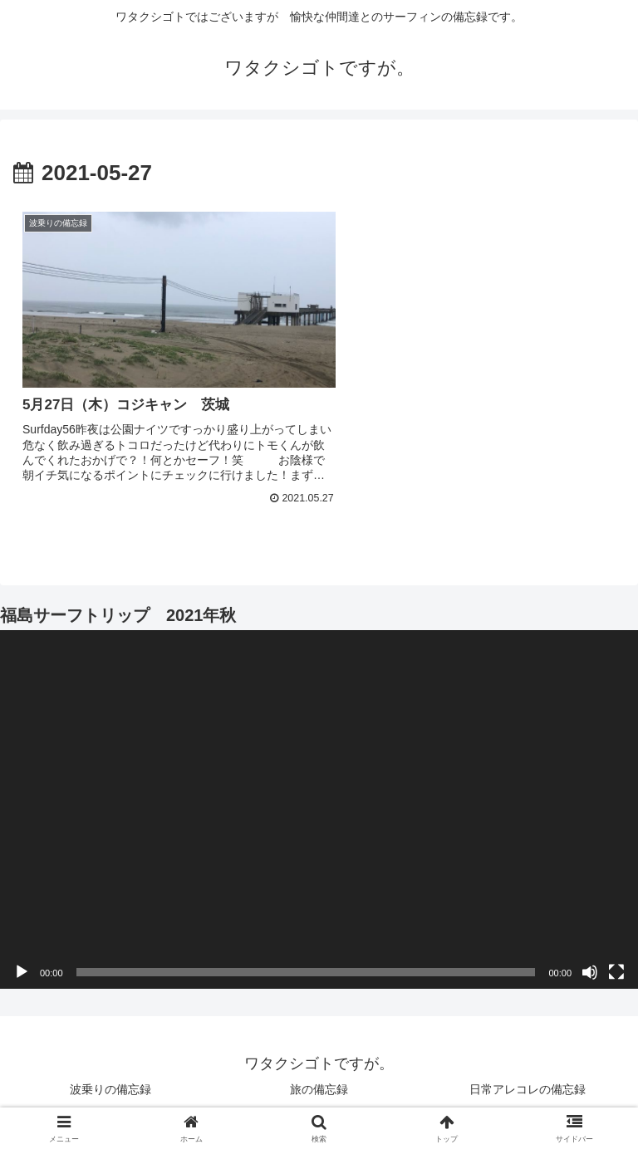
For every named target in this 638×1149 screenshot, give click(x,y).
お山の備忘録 (475, 1096)
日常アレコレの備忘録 (527, 1071)
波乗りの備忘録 (110, 1071)
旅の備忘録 (319, 1071)
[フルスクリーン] (616, 954)
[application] (319, 792)
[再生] (21, 954)
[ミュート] (590, 954)
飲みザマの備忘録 (162, 1096)
